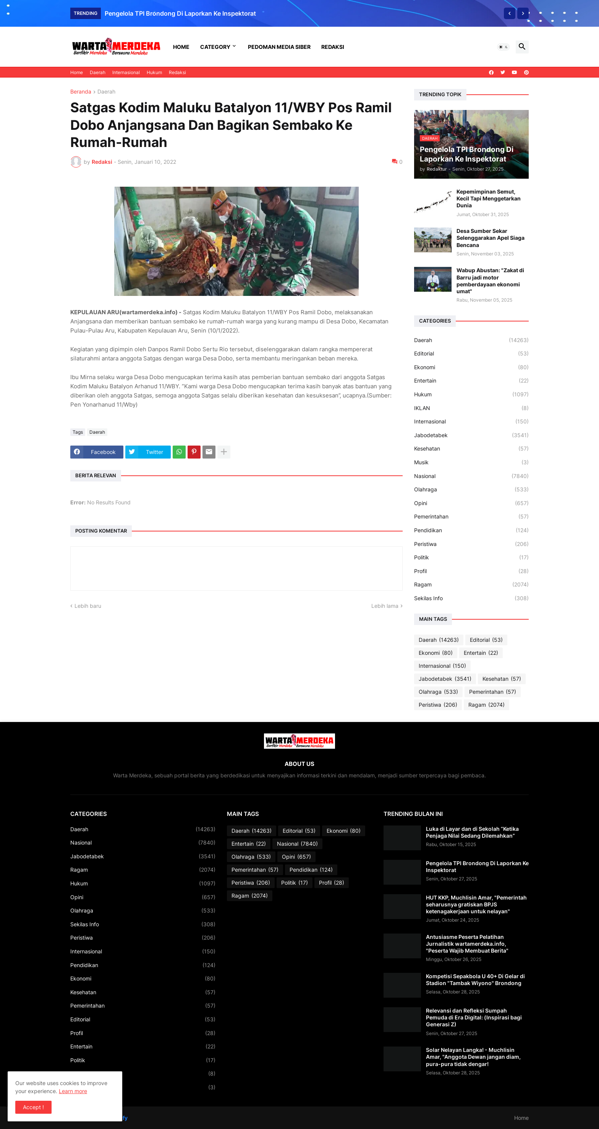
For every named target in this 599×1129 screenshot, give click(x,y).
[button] (503, 47)
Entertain (471, 380)
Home (181, 47)
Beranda (80, 92)
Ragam (471, 584)
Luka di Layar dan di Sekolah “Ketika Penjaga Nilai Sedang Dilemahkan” (472, 832)
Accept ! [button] (33, 1107)
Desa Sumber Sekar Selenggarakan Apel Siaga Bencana (491, 238)
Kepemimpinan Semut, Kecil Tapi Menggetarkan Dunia (489, 198)
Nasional (471, 476)
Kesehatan (471, 448)
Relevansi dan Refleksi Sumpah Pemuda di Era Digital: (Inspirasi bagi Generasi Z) (474, 1017)
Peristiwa (471, 544)
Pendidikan (471, 530)
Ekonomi (471, 367)
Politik (471, 557)
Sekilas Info (471, 598)
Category (215, 47)
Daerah (97, 72)
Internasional (126, 72)
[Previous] (509, 13)
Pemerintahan (471, 516)
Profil (471, 571)
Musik (471, 462)
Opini (471, 503)
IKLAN (471, 408)
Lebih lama (384, 605)
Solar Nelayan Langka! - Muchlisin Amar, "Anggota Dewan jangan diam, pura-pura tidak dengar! (473, 1057)
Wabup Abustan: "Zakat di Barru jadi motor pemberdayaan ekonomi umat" (490, 280)
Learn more (73, 1091)
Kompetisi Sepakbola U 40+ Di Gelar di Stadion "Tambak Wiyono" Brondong (475, 979)
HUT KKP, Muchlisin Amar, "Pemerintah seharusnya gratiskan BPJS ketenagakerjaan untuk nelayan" (476, 904)
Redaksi (332, 47)
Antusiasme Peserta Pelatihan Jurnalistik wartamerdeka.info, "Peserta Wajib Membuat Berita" (467, 944)
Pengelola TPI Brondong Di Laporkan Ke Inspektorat (180, 13)
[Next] (523, 13)
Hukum (154, 72)
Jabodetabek (471, 435)
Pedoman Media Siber (279, 47)
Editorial (471, 353)
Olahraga (471, 489)
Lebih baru (87, 605)
